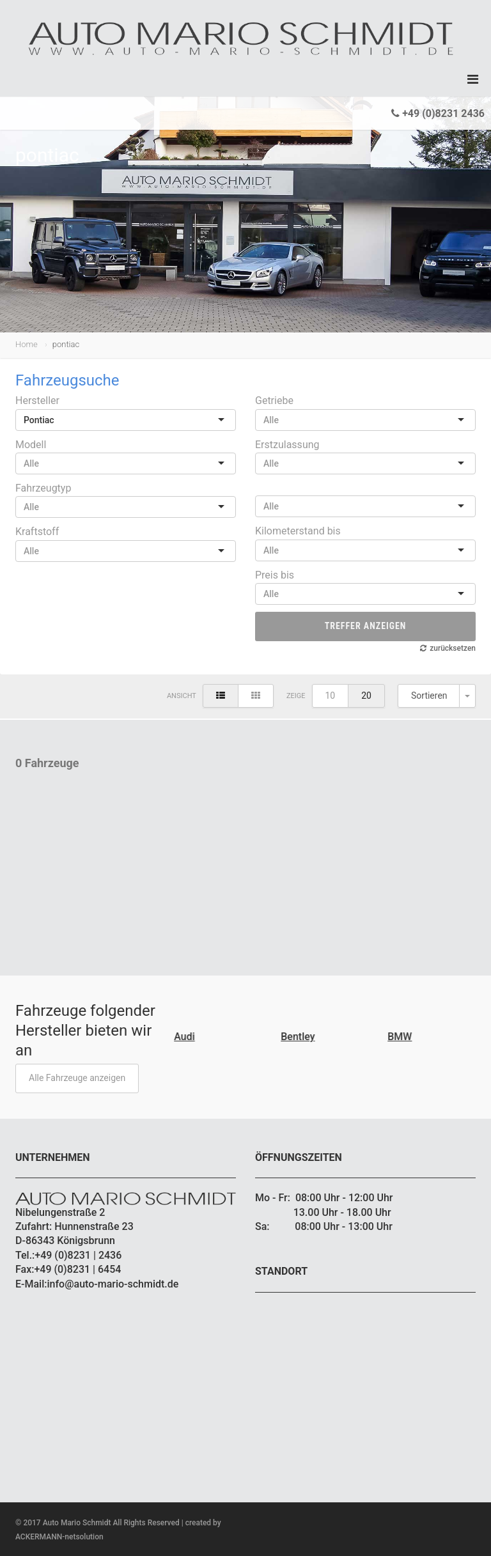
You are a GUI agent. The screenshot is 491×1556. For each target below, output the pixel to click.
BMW (401, 1037)
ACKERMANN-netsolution (59, 1536)
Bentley (299, 1037)
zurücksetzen (453, 648)
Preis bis (274, 575)
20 (366, 695)
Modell (30, 445)
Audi (185, 1037)
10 (330, 695)
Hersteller (37, 400)
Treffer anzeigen (366, 626)
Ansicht (181, 696)
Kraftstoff (37, 531)
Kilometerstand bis (298, 531)
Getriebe (274, 400)
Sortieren (429, 695)
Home (26, 344)
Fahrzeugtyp (43, 488)
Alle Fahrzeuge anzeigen (77, 1078)
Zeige (296, 696)
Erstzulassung (287, 445)
